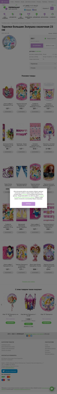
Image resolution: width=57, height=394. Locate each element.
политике (24, 194)
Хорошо (28, 204)
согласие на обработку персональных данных (29, 196)
